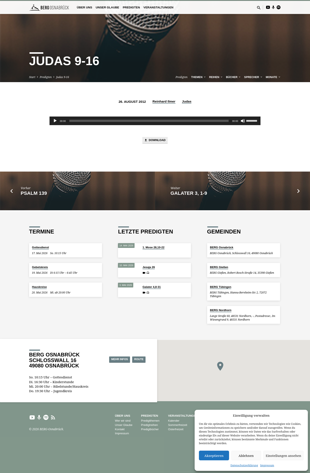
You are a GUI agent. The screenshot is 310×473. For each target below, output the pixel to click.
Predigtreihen (149, 425)
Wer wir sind (122, 420)
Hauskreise (39, 287)
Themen (198, 77)
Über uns (84, 7)
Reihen (216, 77)
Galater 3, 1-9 (188, 194)
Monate (273, 77)
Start (32, 77)
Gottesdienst (40, 247)
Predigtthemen (150, 420)
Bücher (233, 77)
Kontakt (120, 429)
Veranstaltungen (158, 7)
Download (155, 141)
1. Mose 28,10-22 (153, 247)
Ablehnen (246, 455)
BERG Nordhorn (220, 310)
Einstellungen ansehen (283, 455)
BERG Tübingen (220, 287)
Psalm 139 (34, 194)
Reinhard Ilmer (163, 101)
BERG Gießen (219, 267)
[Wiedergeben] (55, 121)
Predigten (131, 7)
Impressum (267, 465)
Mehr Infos (109, 359)
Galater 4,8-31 (152, 287)
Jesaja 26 (149, 267)
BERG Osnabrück (221, 247)
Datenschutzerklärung (244, 465)
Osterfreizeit (175, 429)
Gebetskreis (40, 267)
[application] (155, 121)
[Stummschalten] (243, 121)
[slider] (149, 121)
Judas (186, 101)
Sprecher (253, 77)
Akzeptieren (213, 455)
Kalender (174, 420)
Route (134, 359)
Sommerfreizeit (177, 425)
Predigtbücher (150, 429)
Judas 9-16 (62, 77)
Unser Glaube (107, 7)
